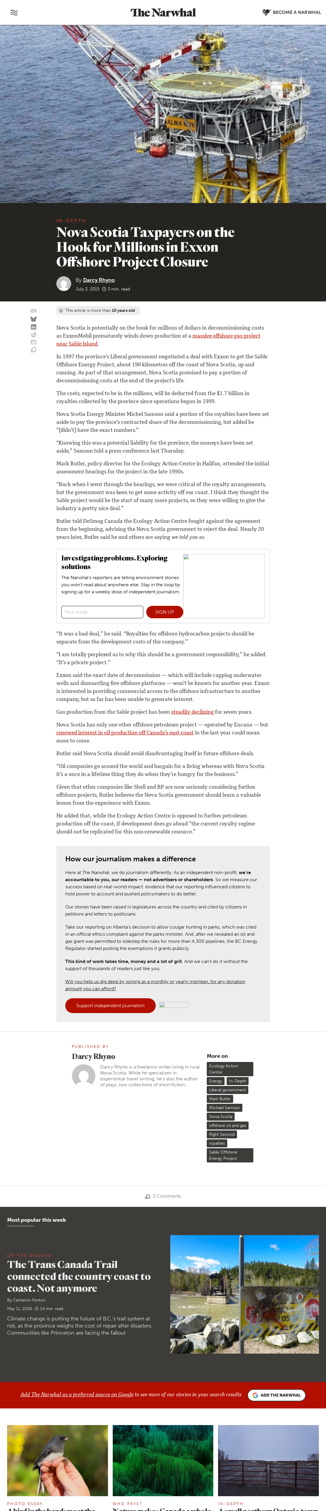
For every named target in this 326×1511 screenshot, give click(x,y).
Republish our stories (118, 1434)
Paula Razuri (24, 1279)
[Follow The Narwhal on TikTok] (145, 1448)
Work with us (38, 1434)
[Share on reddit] (33, 334)
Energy (215, 811)
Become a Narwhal (193, 1447)
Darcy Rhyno (99, 280)
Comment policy (287, 1488)
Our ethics (35, 1442)
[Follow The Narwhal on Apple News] (102, 1463)
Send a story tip (112, 1426)
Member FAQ (38, 1458)
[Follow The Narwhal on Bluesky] (102, 1448)
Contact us (107, 1418)
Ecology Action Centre (223, 799)
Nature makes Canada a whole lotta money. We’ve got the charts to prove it (162, 1250)
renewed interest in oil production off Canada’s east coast (125, 649)
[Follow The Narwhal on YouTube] (130, 1448)
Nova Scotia (220, 847)
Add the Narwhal (276, 1126)
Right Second (222, 865)
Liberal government (227, 820)
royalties (217, 873)
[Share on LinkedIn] (33, 327)
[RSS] (116, 1463)
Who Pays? (127, 1234)
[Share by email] (33, 342)
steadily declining (192, 628)
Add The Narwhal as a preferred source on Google (76, 1125)
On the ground (29, 985)
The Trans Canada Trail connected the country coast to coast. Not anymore (79, 1006)
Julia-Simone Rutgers (139, 1270)
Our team (34, 1426)
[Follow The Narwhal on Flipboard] (116, 1448)
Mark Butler (220, 829)
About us (33, 1418)
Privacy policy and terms (246, 1488)
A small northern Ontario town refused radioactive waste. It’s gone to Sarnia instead (268, 1250)
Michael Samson (224, 838)
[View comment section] (33, 350)
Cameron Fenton (29, 1030)
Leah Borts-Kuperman (244, 1270)
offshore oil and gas (227, 856)
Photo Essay (25, 1234)
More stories (163, 1337)
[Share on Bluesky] (33, 319)
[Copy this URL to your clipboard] (33, 311)
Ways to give (37, 1450)
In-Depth (71, 220)
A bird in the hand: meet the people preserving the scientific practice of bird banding (51, 1255)
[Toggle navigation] (14, 12)
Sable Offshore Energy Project (223, 886)
